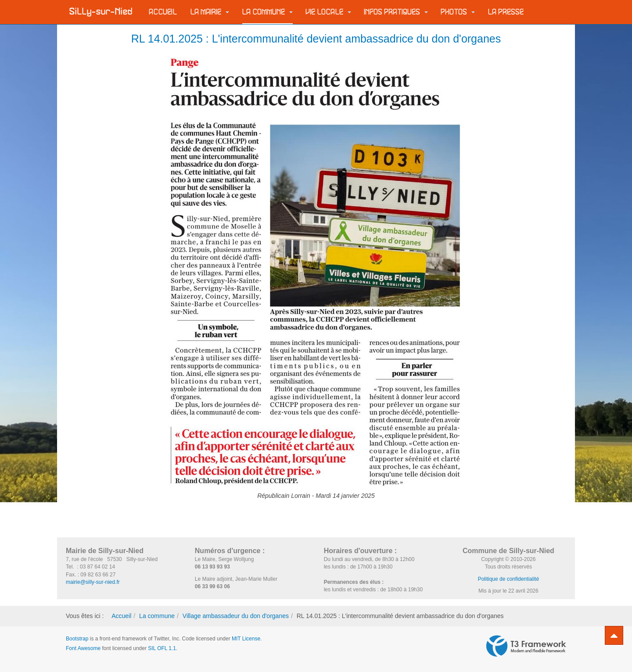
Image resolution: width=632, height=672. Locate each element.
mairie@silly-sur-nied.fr (93, 582)
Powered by (526, 646)
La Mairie (209, 12)
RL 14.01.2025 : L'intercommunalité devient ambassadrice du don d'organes (316, 38)
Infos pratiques (396, 12)
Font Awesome (83, 648)
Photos (458, 12)
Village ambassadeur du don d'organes (236, 615)
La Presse (506, 12)
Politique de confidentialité (508, 579)
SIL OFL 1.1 (162, 648)
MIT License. (247, 639)
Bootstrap (77, 639)
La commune (267, 12)
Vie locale (328, 12)
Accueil (163, 12)
